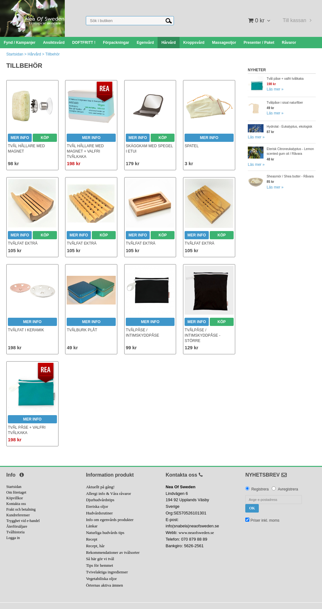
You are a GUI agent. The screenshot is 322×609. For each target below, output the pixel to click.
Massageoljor (224, 42)
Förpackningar (116, 42)
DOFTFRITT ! (83, 42)
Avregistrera (288, 489)
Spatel (191, 146)
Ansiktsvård (54, 42)
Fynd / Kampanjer (20, 42)
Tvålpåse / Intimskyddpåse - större (202, 335)
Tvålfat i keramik (26, 330)
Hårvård (168, 42)
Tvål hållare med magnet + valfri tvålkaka (85, 151)
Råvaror (289, 42)
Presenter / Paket (259, 42)
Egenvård (145, 42)
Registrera (260, 489)
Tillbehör (52, 54)
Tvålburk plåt (82, 330)
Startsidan (14, 54)
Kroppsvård (193, 42)
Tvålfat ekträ (22, 243)
